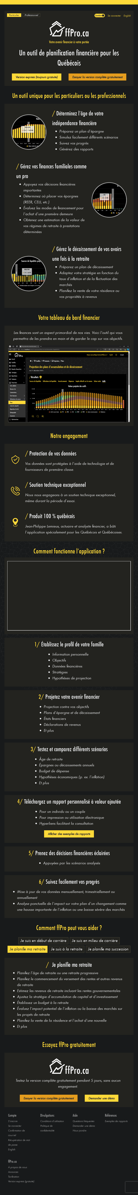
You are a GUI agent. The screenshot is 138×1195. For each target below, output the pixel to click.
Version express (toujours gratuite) (37, 77)
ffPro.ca (12, 1161)
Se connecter (114, 15)
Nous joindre (79, 1130)
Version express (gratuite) (21, 1181)
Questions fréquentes (83, 1121)
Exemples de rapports (116, 1121)
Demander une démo (102, 1098)
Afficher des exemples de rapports (69, 834)
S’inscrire (12, 1121)
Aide (75, 1115)
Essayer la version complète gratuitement (97, 77)
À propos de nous (17, 1167)
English (127, 15)
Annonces (13, 1172)
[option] (14, 15)
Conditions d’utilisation (52, 1121)
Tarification (13, 1176)
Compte (12, 1115)
